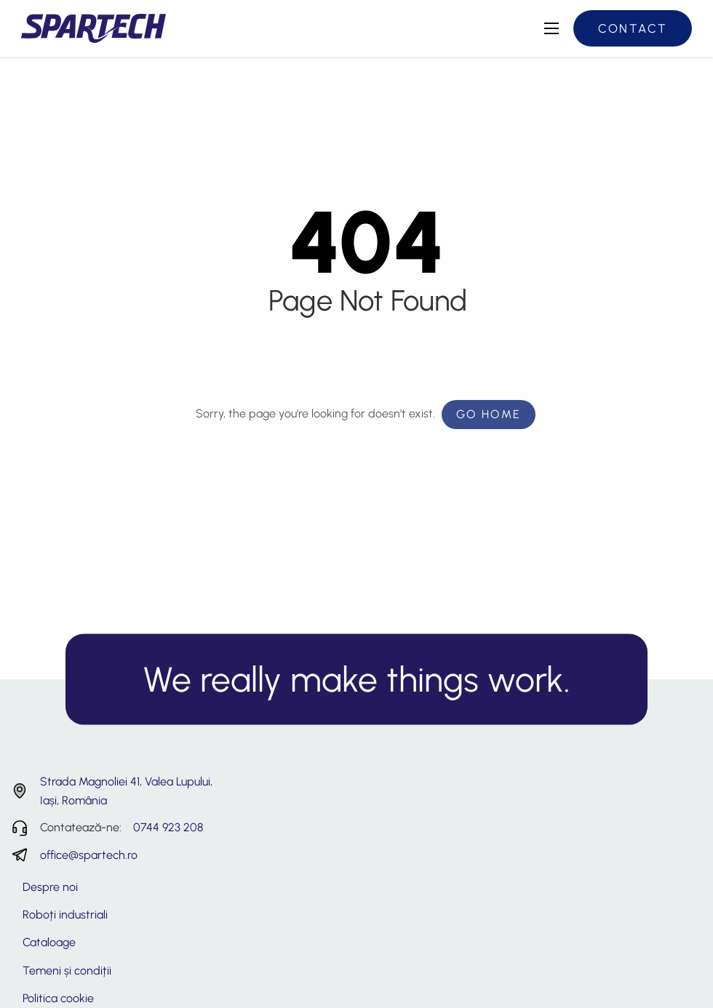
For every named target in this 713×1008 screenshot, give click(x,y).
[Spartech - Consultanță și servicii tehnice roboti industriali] (93, 27)
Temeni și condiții (67, 970)
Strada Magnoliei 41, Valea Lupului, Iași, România (126, 791)
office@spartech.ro (89, 855)
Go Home (489, 414)
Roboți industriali (65, 914)
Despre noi (50, 887)
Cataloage (49, 942)
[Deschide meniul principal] (551, 28)
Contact (633, 28)
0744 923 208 (168, 827)
